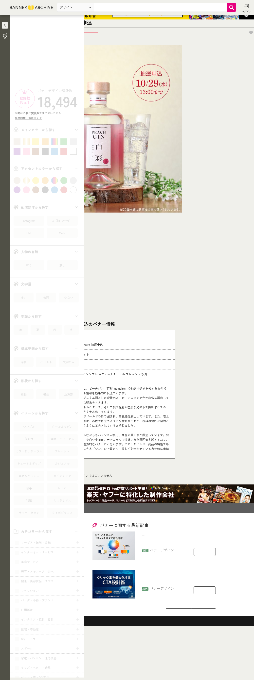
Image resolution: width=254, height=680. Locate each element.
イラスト (46, 362)
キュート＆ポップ (29, 463)
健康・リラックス (62, 439)
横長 (46, 394)
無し (62, 265)
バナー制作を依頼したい (111, 554)
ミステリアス (62, 500)
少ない (68, 297)
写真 (24, 362)
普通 (46, 297)
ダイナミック (62, 476)
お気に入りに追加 (237, 51)
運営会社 (166, 554)
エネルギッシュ (28, 476)
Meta (62, 233)
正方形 (68, 394)
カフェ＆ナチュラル (29, 451)
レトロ (62, 488)
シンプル (29, 426)
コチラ (124, 494)
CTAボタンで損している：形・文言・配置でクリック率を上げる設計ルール (177, 625)
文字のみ (68, 362)
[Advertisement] (47, 53)
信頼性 (28, 439)
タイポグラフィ (62, 513)
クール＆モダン (62, 426)
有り (29, 265)
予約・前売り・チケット (120, 526)
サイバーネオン (28, 513)
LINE (29, 233)
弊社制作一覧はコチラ (30, 118)
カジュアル (62, 463)
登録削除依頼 (144, 554)
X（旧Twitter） (62, 220)
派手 (29, 488)
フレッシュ (62, 451)
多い (24, 297)
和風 (29, 500)
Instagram (28, 220)
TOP (96, 526)
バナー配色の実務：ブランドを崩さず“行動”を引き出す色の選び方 (175, 587)
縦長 (24, 394)
